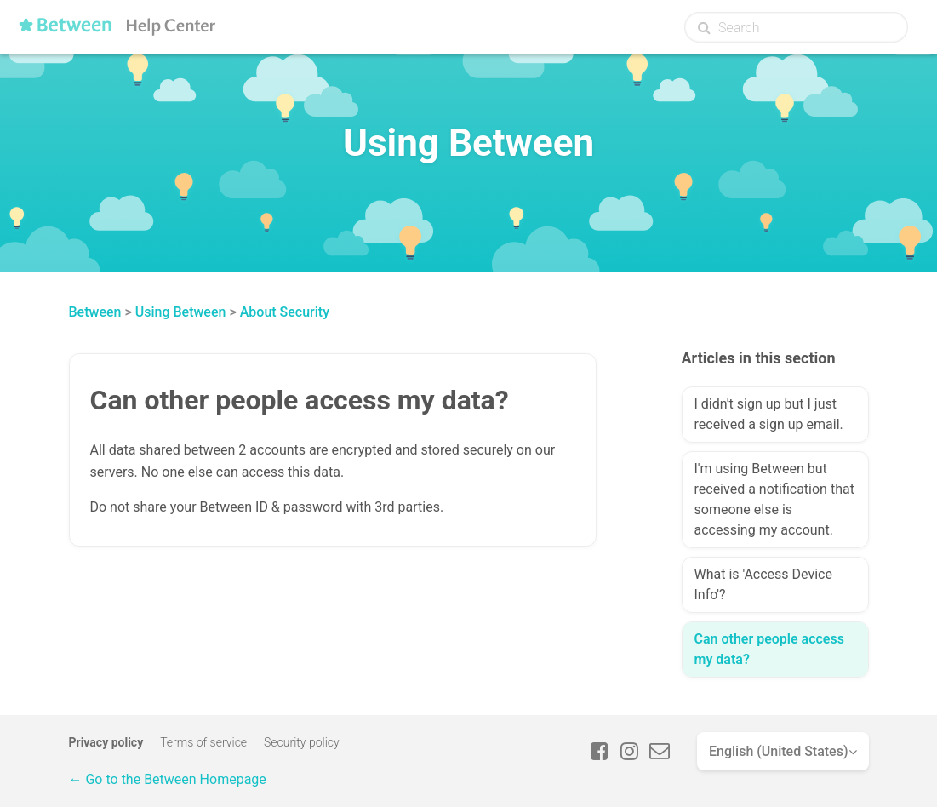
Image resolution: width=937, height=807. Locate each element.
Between (95, 312)
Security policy (302, 742)
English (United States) (778, 751)
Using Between (180, 312)
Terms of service (203, 742)
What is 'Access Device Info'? (763, 584)
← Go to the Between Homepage (167, 779)
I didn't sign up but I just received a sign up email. (768, 414)
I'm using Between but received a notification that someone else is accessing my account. (774, 499)
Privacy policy (106, 742)
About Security (284, 312)
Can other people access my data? (769, 649)
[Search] (796, 27)
